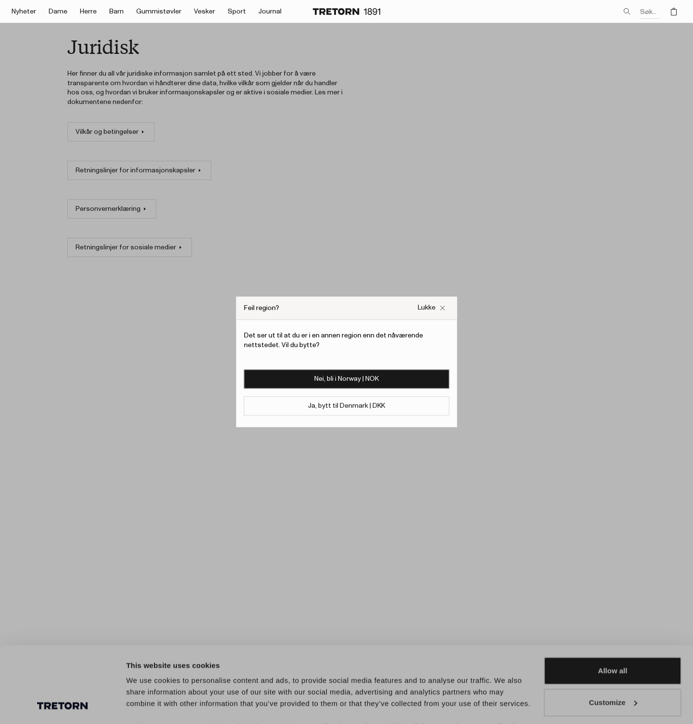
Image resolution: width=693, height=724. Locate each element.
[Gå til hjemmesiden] (346, 11)
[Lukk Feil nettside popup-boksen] (431, 308)
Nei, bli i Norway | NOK (346, 379)
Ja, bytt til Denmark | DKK (346, 406)
